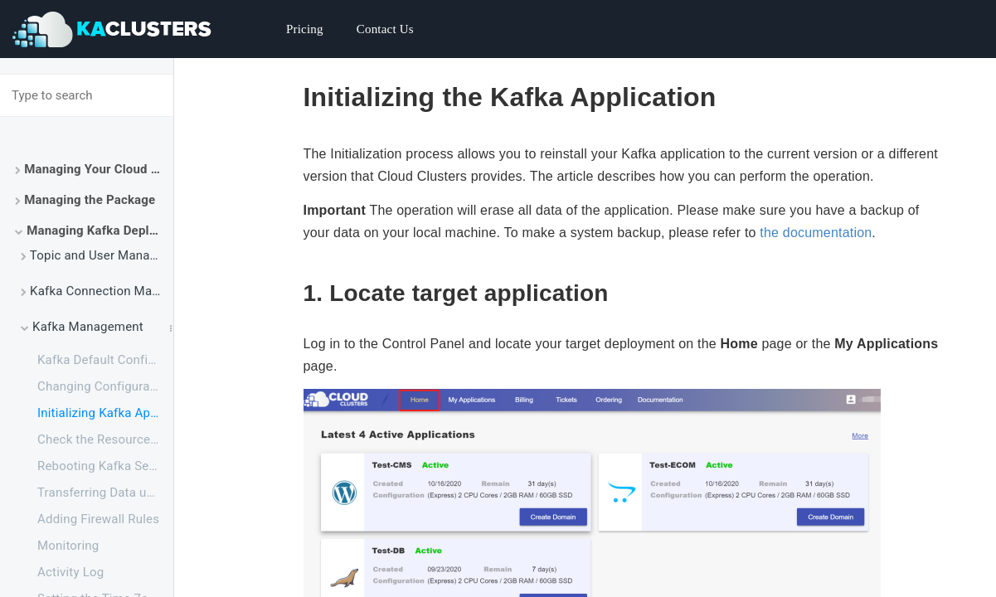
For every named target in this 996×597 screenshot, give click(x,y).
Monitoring (68, 545)
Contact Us (385, 29)
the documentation (816, 233)
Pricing (304, 29)
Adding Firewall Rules (98, 519)
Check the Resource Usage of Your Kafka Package (105, 439)
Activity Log (70, 572)
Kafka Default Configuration (105, 359)
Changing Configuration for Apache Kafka (105, 386)
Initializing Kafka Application (105, 412)
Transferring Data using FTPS (105, 492)
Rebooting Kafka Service (105, 466)
